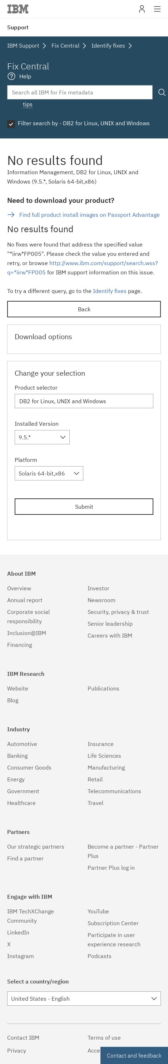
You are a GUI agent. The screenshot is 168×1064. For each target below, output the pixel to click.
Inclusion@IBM (26, 632)
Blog (12, 700)
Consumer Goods (29, 767)
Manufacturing (106, 767)
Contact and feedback (134, 1055)
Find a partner (25, 858)
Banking (17, 755)
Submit (84, 506)
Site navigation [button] (157, 12)
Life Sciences (104, 755)
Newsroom (101, 600)
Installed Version (37, 423)
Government (23, 791)
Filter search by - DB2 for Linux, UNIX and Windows (84, 123)
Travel (95, 802)
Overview (19, 588)
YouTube (98, 911)
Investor (98, 588)
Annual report (25, 600)
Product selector (36, 387)
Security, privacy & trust (118, 611)
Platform (26, 459)
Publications (103, 688)
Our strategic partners (35, 846)
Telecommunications (114, 791)
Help (25, 76)
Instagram (20, 956)
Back (84, 309)
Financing (19, 644)
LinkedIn (18, 932)
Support (18, 27)
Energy (16, 779)
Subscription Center (113, 923)
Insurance (101, 743)
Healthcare (21, 802)
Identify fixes (110, 290)
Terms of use (104, 1037)
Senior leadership (110, 623)
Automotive (22, 743)
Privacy (16, 1050)
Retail (95, 779)
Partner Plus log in (111, 867)
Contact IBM (23, 1037)
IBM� (18, 9)
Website (17, 688)
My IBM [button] (142, 11)
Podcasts (100, 956)
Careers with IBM (110, 635)
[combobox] (42, 437)
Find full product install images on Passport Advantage (89, 214)
